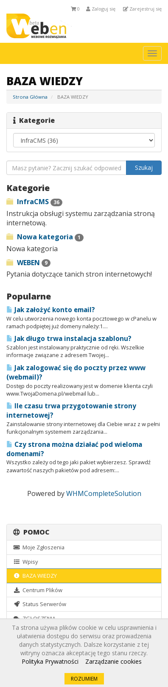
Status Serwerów (39, 604)
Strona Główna (30, 97)
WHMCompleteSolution (103, 493)
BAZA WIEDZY (35, 575)
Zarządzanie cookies (113, 661)
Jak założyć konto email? (50, 309)
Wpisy (25, 561)
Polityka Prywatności (50, 661)
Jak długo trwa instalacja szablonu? (69, 338)
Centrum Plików (37, 590)
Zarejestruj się (142, 9)
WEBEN (28, 262)
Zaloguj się (100, 9)
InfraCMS (34, 201)
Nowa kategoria (45, 236)
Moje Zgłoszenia (38, 547)
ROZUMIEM (84, 678)
